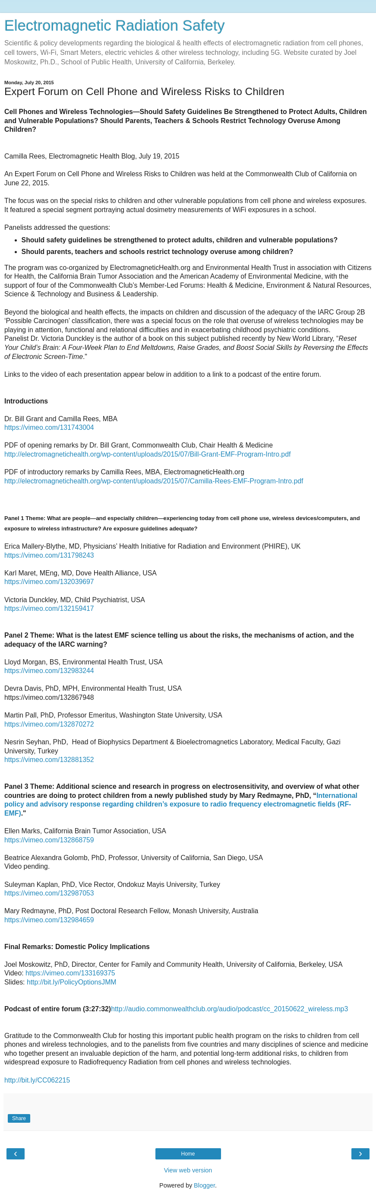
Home (188, 1154)
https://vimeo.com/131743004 (49, 427)
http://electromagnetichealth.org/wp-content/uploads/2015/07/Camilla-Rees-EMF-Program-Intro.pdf (153, 481)
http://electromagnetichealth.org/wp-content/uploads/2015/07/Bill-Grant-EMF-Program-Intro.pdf (147, 454)
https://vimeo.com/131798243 (49, 555)
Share (19, 1118)
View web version (188, 1170)
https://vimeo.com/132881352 (49, 759)
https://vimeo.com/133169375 (70, 973)
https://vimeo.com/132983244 (49, 670)
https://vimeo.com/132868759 (49, 840)
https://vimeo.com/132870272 (49, 724)
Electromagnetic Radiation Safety (114, 25)
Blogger (204, 1185)
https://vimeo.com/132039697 (49, 581)
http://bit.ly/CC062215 (37, 1080)
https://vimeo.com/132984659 (49, 920)
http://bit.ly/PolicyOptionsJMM (72, 982)
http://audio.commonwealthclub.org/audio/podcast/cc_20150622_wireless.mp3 (229, 1009)
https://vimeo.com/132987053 (49, 893)
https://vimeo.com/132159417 (49, 608)
